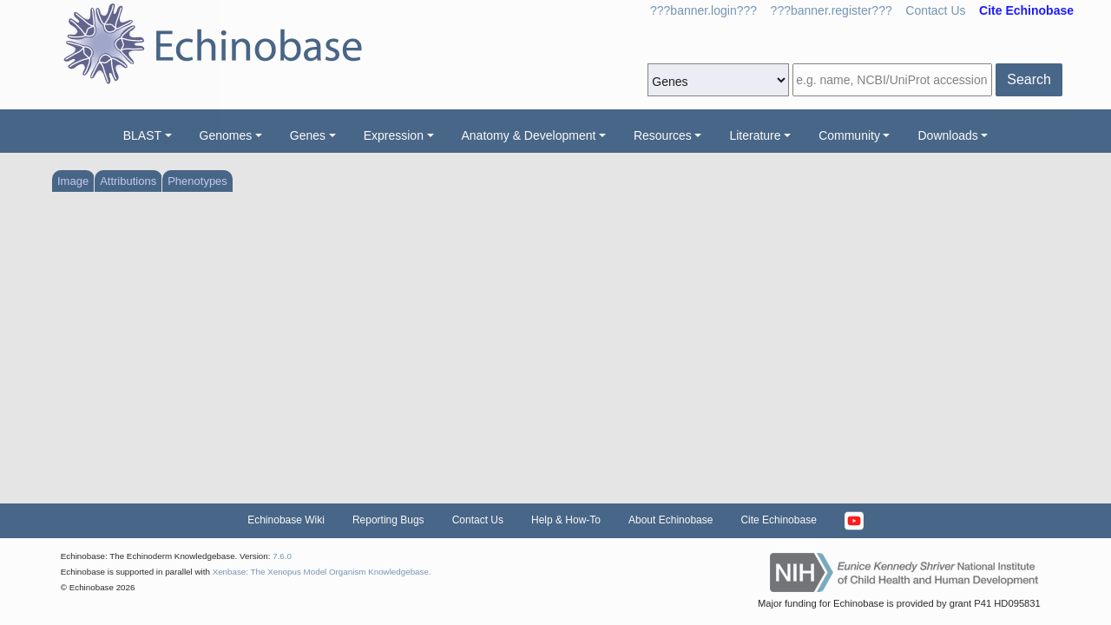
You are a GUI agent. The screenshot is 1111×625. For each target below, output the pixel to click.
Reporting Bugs (388, 520)
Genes (307, 135)
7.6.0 (282, 556)
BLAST (142, 135)
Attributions (128, 181)
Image (73, 181)
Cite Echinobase (778, 520)
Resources (663, 135)
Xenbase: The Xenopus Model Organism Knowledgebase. (322, 571)
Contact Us (935, 10)
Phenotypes (197, 181)
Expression (394, 135)
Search (1029, 79)
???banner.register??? (831, 10)
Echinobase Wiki (286, 520)
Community (849, 135)
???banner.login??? (703, 10)
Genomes (226, 135)
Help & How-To (566, 520)
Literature (754, 135)
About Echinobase (670, 520)
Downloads (947, 135)
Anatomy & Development (529, 135)
